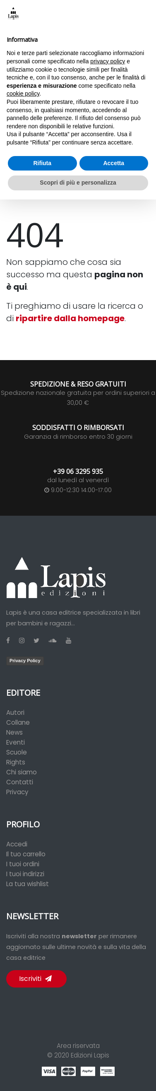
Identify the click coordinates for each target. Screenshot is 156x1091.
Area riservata (78, 1045)
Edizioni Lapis (90, 1055)
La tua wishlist (27, 884)
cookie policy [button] (23, 93)
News (14, 732)
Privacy (17, 792)
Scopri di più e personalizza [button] (78, 182)
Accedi (16, 844)
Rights (15, 762)
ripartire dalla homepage (70, 318)
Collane (18, 722)
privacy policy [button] (107, 61)
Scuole (16, 752)
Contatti (19, 782)
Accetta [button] (113, 163)
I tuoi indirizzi (25, 874)
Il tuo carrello (26, 854)
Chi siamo (21, 772)
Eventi (15, 742)
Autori (15, 712)
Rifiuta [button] (42, 163)
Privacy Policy (25, 660)
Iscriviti (35, 978)
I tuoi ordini (22, 864)
